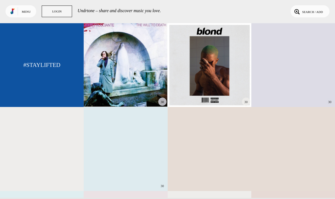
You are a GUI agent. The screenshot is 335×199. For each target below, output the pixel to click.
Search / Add (308, 11)
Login (57, 11)
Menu (26, 11)
